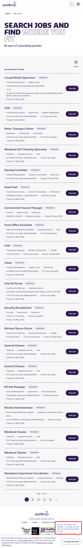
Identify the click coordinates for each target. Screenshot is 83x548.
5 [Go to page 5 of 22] (50, 499)
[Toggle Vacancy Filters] (76, 65)
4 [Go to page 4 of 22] (44, 499)
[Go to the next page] (56, 499)
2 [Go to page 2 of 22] (32, 499)
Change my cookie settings (51, 522)
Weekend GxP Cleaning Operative (25, 149)
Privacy (24, 522)
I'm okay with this (71, 541)
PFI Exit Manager (15, 386)
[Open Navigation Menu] (78, 4)
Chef (7, 107)
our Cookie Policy (26, 540)
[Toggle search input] (71, 4)
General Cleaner (14, 345)
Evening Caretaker (16, 170)
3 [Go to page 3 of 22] (38, 499)
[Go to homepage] (9, 4)
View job (72, 88)
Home (7, 13)
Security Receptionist (18, 307)
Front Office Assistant (18, 224)
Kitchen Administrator (18, 407)
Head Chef (11, 187)
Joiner (8, 262)
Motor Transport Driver (19, 128)
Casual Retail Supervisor (20, 77)
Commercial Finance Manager (23, 207)
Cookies (34, 522)
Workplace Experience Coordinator (26, 473)
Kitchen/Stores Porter (18, 328)
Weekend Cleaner (15, 431)
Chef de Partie (13, 283)
